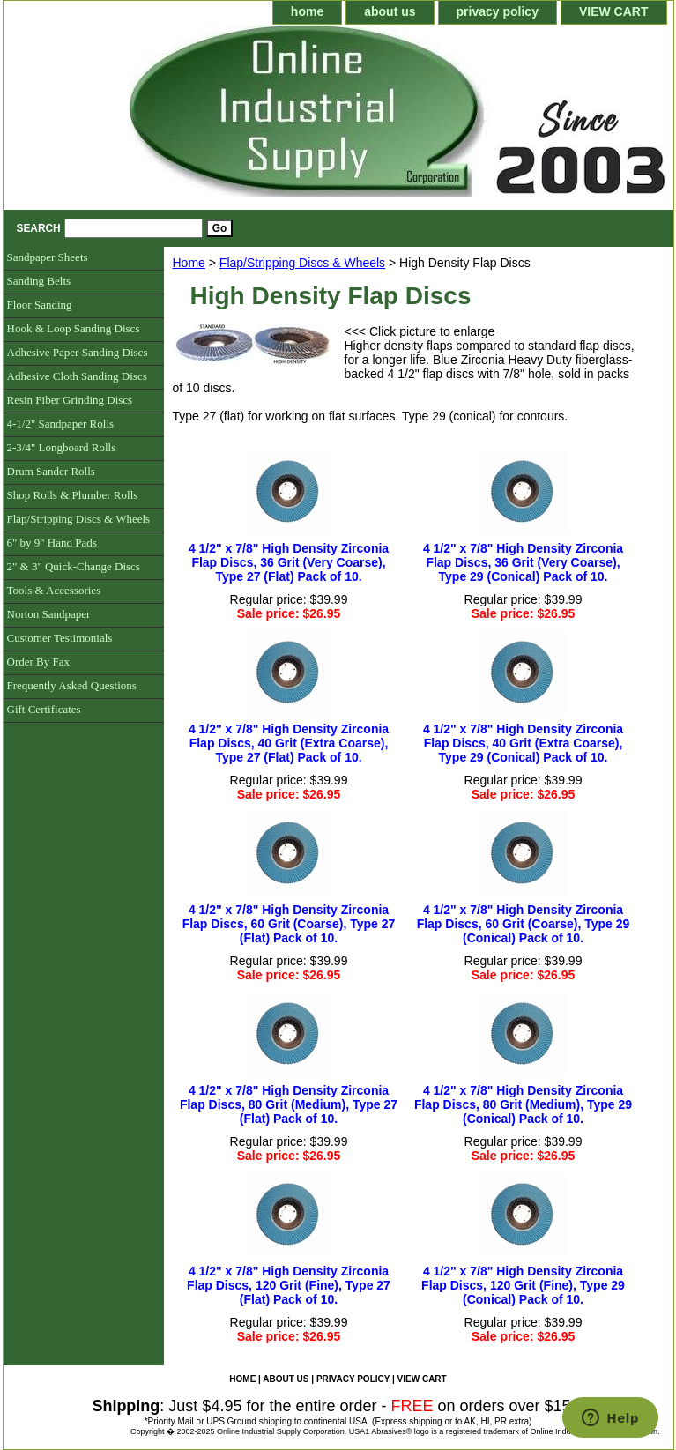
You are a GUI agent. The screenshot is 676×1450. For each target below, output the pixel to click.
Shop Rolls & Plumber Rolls (72, 495)
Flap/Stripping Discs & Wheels (302, 263)
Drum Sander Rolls (51, 471)
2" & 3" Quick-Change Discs (73, 566)
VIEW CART (614, 11)
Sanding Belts (39, 280)
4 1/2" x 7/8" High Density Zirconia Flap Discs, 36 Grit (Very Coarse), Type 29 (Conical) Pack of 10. (523, 562)
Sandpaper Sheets (47, 257)
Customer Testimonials (60, 637)
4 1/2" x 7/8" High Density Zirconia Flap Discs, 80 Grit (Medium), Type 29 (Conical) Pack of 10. (523, 1104)
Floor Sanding (39, 304)
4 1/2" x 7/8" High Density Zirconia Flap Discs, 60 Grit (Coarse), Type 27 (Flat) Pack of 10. (289, 924)
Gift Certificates (44, 709)
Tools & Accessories (54, 590)
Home (189, 263)
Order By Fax (39, 661)
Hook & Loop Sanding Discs (73, 328)
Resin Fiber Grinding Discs (70, 399)
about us (389, 11)
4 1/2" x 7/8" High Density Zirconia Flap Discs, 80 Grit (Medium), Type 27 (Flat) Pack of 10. (288, 1104)
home (307, 11)
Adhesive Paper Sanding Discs (77, 352)
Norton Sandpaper (49, 614)
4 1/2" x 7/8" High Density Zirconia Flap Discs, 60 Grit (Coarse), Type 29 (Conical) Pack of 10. (523, 924)
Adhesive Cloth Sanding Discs (77, 376)
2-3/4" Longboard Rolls (61, 447)
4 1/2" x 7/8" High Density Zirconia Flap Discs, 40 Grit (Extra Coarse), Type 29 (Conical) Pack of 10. (523, 743)
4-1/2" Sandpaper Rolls (61, 423)
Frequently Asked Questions (72, 685)
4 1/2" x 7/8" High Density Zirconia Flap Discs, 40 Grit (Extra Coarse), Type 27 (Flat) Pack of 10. (289, 743)
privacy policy (498, 11)
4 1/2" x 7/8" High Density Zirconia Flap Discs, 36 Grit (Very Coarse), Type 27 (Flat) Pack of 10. (289, 562)
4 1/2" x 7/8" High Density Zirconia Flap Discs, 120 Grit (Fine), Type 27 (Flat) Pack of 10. (288, 1285)
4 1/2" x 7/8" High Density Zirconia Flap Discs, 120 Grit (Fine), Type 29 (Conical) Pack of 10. (523, 1285)
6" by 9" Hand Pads (52, 542)
